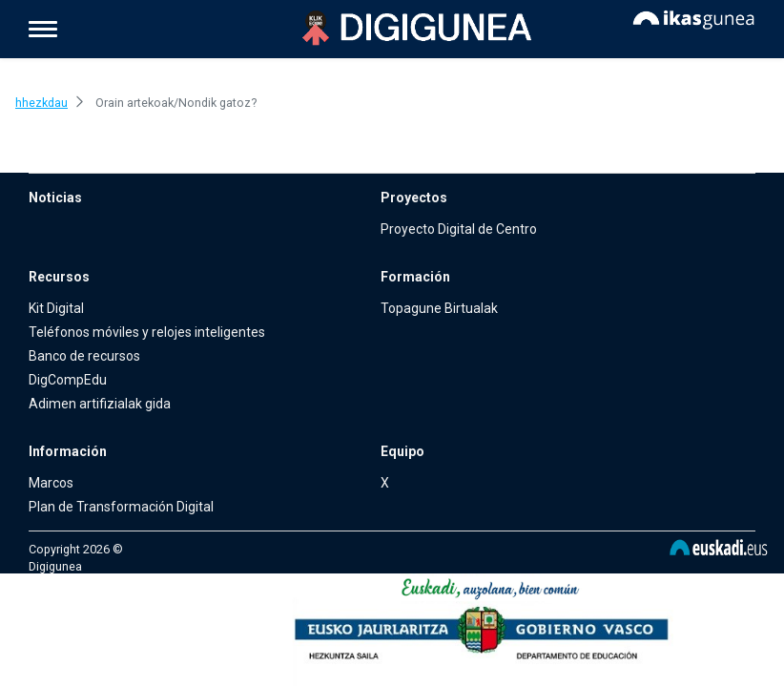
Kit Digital (56, 308)
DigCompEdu (68, 379)
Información (68, 451)
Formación (415, 276)
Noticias (55, 197)
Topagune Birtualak (439, 308)
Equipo (402, 451)
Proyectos (414, 197)
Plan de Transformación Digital (121, 506)
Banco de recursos (84, 356)
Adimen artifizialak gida (100, 403)
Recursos (59, 276)
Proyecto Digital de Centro (459, 229)
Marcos (51, 482)
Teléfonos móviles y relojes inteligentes (147, 332)
